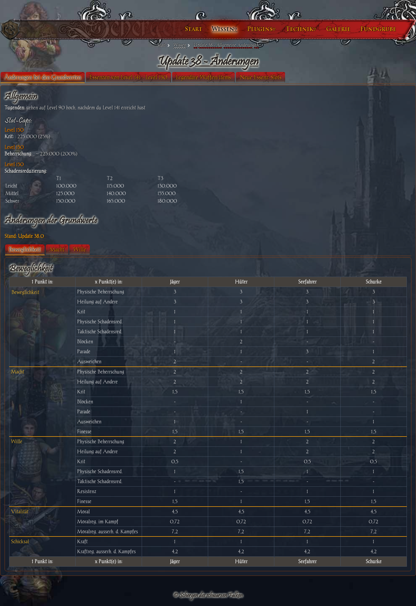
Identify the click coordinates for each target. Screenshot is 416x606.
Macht (95, 249)
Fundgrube (339, 29)
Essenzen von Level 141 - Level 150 (167, 77)
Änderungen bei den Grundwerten (81, 77)
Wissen (179, 45)
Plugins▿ (222, 29)
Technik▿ (262, 29)
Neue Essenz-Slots (299, 77)
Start (154, 29)
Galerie (299, 29)
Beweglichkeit (64, 249)
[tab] (81, 77)
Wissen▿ (185, 29)
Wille (118, 249)
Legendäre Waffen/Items (242, 77)
